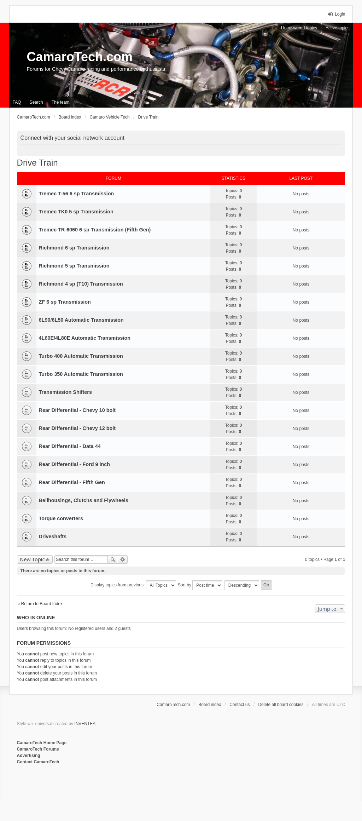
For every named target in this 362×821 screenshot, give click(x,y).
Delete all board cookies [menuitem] (280, 704)
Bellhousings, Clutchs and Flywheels (83, 500)
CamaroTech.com (80, 57)
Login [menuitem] (340, 14)
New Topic (32, 559)
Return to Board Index (42, 603)
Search (112, 559)
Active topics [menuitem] (337, 27)
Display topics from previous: (133, 585)
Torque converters (61, 518)
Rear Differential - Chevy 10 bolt (77, 410)
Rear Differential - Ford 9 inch (74, 464)
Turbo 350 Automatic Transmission (81, 374)
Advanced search (123, 559)
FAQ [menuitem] (17, 102)
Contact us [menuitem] (239, 704)
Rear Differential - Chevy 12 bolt (77, 428)
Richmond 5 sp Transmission (74, 266)
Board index (209, 704)
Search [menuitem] (36, 102)
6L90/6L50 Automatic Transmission (81, 320)
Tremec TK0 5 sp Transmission (76, 211)
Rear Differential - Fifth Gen (72, 482)
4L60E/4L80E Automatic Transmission (84, 338)
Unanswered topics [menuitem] (299, 27)
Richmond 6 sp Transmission (74, 248)
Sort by (200, 585)
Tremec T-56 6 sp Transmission (76, 193)
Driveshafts (52, 536)
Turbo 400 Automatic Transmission (81, 356)
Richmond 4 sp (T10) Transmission (81, 284)
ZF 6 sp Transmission (65, 302)
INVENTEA (84, 723)
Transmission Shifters (65, 392)
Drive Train (37, 162)
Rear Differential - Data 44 (70, 446)
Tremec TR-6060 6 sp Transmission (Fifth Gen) (95, 229)
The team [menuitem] (61, 102)
